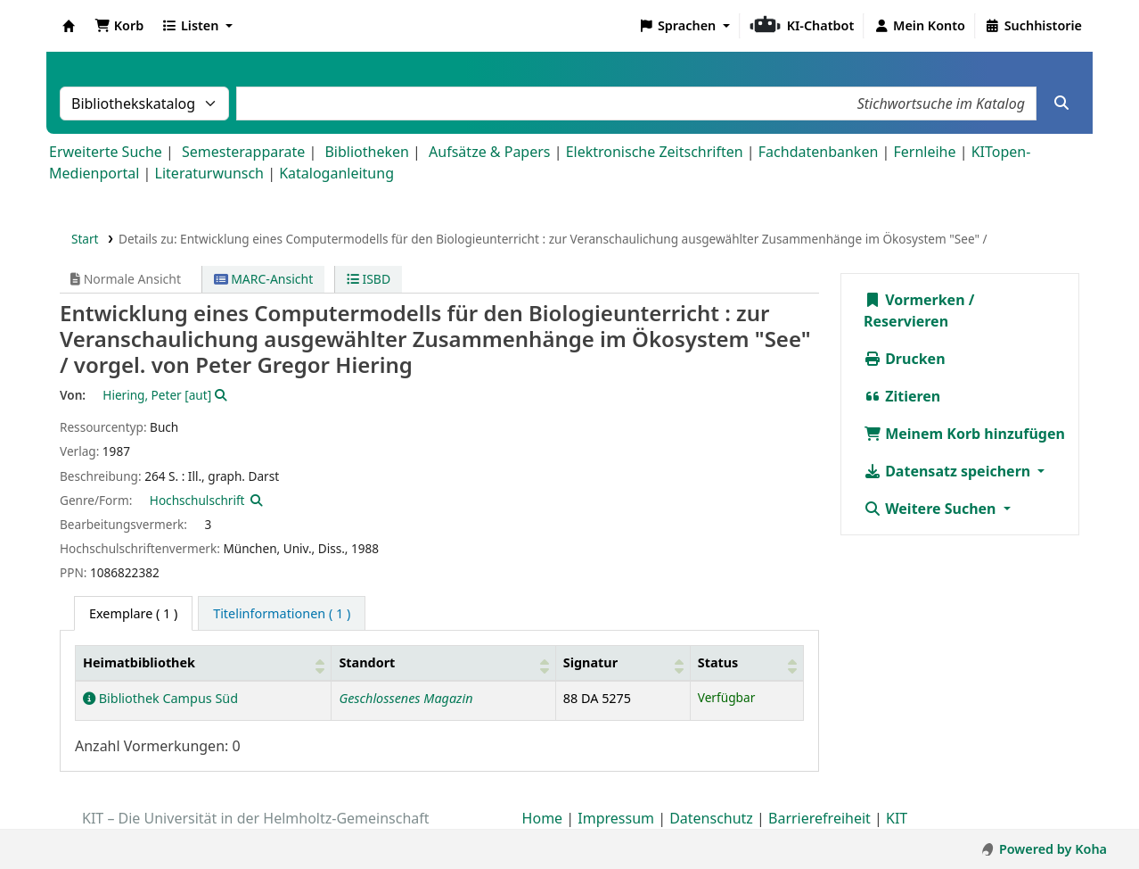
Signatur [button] (590, 662)
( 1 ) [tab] (133, 613)
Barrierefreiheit (819, 818)
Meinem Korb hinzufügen (964, 433)
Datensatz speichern (949, 471)
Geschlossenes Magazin (405, 698)
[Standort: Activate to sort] (443, 663)
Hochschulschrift (197, 500)
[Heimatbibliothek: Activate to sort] (204, 663)
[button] (119, 26)
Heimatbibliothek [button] (139, 662)
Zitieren (902, 396)
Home (542, 818)
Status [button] (718, 662)
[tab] (281, 614)
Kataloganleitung (336, 173)
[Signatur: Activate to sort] (622, 663)
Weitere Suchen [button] (932, 508)
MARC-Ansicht (264, 278)
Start (85, 238)
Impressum (616, 818)
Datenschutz (711, 818)
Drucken (905, 358)
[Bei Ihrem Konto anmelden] (919, 26)
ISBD (368, 278)
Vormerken (914, 300)
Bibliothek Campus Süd (160, 698)
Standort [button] (367, 662)
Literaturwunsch (209, 173)
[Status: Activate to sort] (746, 663)
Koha (68, 26)
